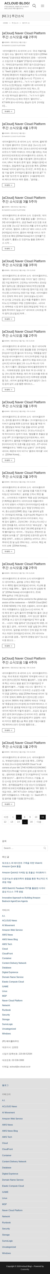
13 (12, 822)
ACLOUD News (9, 920)
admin (5, 42)
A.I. (3, 916)
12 (5, 822)
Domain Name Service (12, 977)
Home (5, 23)
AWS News (7, 935)
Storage (6, 1019)
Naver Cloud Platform (13, 45)
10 (36, 817)
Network (6, 1005)
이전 (6, 817)
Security (6, 1015)
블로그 (5, 1085)
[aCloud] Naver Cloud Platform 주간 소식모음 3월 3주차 (23, 263)
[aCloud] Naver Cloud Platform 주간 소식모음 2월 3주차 (23, 474)
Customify (25, 1269)
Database (6, 968)
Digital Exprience (10, 972)
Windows (6, 1033)
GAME (5, 986)
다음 (39, 822)
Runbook (6, 1010)
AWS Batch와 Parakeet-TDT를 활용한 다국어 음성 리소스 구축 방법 (23, 890)
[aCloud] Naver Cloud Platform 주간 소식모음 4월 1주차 (23, 126)
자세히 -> (8, 111)
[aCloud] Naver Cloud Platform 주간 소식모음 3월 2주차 (23, 333)
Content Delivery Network (14, 963)
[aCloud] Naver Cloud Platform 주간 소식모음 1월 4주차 (23, 660)
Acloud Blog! (17, 3)
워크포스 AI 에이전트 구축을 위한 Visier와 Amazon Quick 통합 (22, 865)
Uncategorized (9, 1029)
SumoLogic (7, 1024)
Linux (4, 991)
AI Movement (8, 925)
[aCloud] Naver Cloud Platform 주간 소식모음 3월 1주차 (23, 404)
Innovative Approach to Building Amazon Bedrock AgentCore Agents (21, 899)
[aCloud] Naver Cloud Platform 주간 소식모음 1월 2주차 (23, 744)
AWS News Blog (10, 939)
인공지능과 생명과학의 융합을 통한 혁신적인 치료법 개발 (25, 880)
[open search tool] (34, 6)
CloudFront (7, 953)
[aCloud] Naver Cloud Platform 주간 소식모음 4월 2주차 (23, 35)
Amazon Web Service (12, 930)
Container (6, 958)
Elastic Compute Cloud (13, 982)
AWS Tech (7, 944)
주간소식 (15, 23)
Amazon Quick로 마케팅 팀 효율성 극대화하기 (24, 872)
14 (18, 822)
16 (31, 822)
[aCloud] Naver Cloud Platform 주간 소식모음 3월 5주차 (23, 199)
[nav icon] (42, 6)
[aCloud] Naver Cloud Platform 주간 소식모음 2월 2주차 (23, 566)
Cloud (31, 270)
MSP (4, 996)
